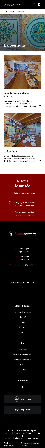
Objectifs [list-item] (22, 317)
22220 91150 (29, 215)
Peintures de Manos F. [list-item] (22, 354)
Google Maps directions (24, 206)
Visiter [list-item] (22, 332)
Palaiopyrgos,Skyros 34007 (24, 250)
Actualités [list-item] (22, 369)
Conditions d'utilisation (8, 444)
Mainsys (36, 438)
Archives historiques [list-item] (22, 359)
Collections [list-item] (22, 349)
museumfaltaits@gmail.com (24, 264)
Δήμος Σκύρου (22, 399)
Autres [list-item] (22, 364)
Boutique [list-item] (22, 327)
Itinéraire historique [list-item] (22, 312)
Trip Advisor (23, 409)
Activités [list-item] (22, 322)
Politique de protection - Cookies (30, 444)
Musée (12, 11)
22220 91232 (19, 215)
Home (6, 11)
